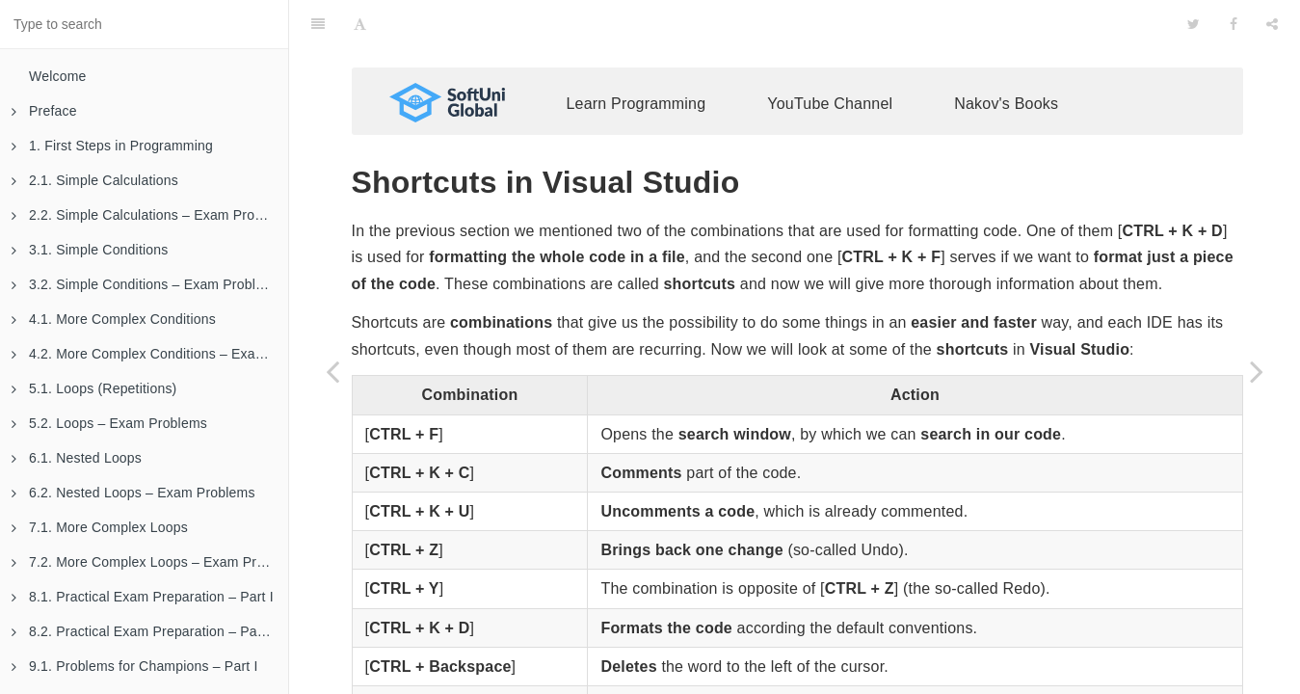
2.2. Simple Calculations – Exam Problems (150, 215)
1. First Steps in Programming (112, 145)
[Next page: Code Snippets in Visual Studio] (1256, 371)
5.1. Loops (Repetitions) (94, 388)
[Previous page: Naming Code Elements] (332, 371)
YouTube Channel (829, 75)
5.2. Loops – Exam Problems (109, 423)
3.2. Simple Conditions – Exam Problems (146, 284)
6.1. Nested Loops (77, 458)
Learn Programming (636, 75)
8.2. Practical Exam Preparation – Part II (145, 631)
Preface (44, 111)
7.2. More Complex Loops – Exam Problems (150, 562)
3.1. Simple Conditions (90, 249)
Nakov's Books (1006, 75)
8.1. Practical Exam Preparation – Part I (143, 596)
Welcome (58, 76)
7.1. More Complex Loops (100, 527)
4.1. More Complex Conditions (114, 319)
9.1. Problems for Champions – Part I (135, 666)
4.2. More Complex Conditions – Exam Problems (150, 353)
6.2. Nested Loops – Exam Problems (133, 492)
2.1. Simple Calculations (95, 180)
